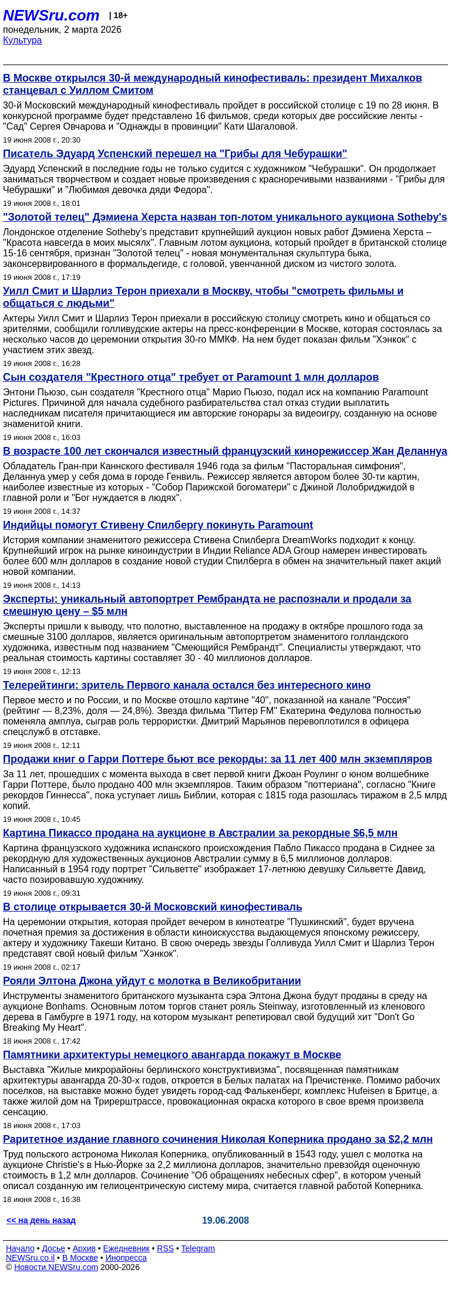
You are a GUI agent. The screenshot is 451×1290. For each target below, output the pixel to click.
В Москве (80, 1257)
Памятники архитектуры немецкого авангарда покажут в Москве (172, 1055)
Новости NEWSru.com (56, 1267)
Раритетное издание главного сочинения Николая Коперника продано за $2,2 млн (218, 1139)
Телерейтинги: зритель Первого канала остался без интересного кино (187, 685)
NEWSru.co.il (30, 1257)
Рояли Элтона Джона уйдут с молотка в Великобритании (152, 981)
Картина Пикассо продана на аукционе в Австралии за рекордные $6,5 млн (200, 833)
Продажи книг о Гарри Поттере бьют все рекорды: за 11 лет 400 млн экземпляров (217, 759)
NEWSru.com (51, 15)
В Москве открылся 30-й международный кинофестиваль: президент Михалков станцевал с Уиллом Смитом (212, 84)
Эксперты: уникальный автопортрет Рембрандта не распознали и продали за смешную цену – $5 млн (207, 605)
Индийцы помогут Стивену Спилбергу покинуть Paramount (158, 525)
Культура (22, 40)
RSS (165, 1248)
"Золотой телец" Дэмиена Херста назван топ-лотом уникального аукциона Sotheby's (225, 217)
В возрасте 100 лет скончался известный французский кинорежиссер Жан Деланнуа (225, 451)
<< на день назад (41, 1220)
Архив (84, 1248)
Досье (53, 1248)
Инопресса (126, 1257)
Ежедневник (126, 1248)
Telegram (198, 1248)
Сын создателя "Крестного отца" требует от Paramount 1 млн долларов (191, 377)
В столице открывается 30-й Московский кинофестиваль (152, 907)
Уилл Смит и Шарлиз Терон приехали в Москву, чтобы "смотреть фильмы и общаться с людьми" (203, 297)
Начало (20, 1248)
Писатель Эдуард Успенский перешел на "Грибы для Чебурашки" (175, 154)
